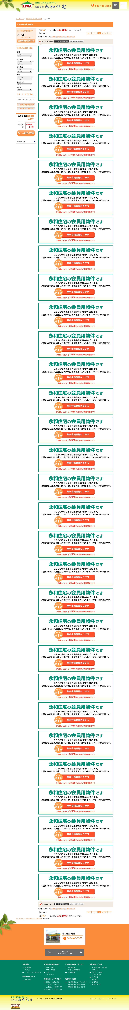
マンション (50, 974)
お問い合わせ (96, 984)
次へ (109, 33)
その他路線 (71, 972)
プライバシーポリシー (97, 999)
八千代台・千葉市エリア (54, 987)
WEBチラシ (96, 970)
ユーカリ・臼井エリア (53, 984)
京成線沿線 (71, 967)
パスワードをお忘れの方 (33, 972)
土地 (47, 972)
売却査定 (95, 979)
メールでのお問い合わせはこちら (65, 952)
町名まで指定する (26, 37)
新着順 (53, 37)
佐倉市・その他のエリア (54, 989)
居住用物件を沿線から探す (76, 984)
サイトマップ (112, 999)
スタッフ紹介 (96, 974)
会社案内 (95, 982)
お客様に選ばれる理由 (99, 967)
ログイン (28, 970)
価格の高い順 (71, 37)
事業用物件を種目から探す (76, 987)
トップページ (20, 19)
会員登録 (28, 967)
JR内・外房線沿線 (74, 970)
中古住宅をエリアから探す (34, 19)
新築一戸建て (50, 967)
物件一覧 (28, 979)
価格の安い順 (61, 37)
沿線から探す (21, 141)
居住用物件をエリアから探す (77, 982)
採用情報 (95, 977)
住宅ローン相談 (97, 972)
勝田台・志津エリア (52, 982)
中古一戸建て (50, 970)
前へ (89, 33)
